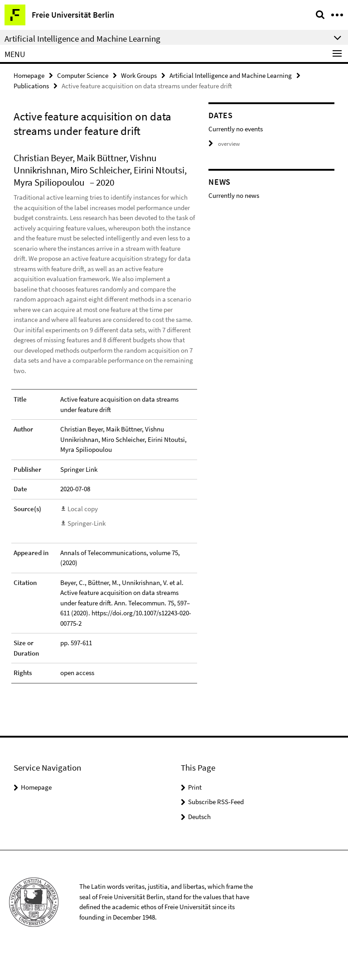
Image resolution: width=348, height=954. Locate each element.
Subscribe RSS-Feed (216, 801)
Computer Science (82, 75)
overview (224, 144)
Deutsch (199, 816)
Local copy (83, 508)
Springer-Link (87, 523)
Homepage (29, 75)
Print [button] (195, 787)
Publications (31, 85)
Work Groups (139, 75)
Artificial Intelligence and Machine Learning (230, 75)
